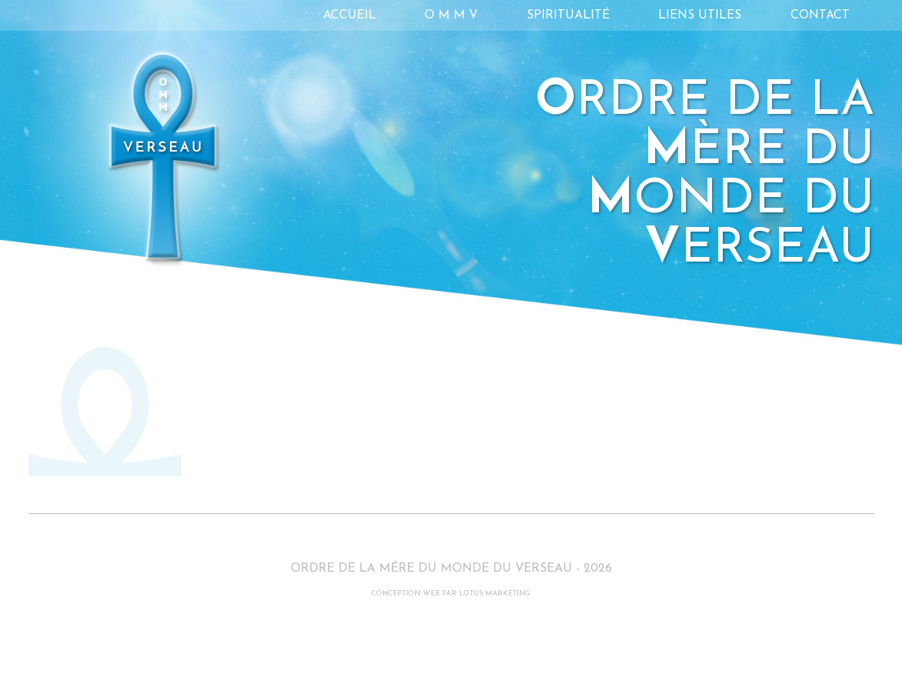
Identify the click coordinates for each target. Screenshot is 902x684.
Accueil (349, 15)
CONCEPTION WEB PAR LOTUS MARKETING (451, 593)
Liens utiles (699, 15)
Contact (820, 15)
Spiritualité (568, 15)
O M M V (451, 15)
